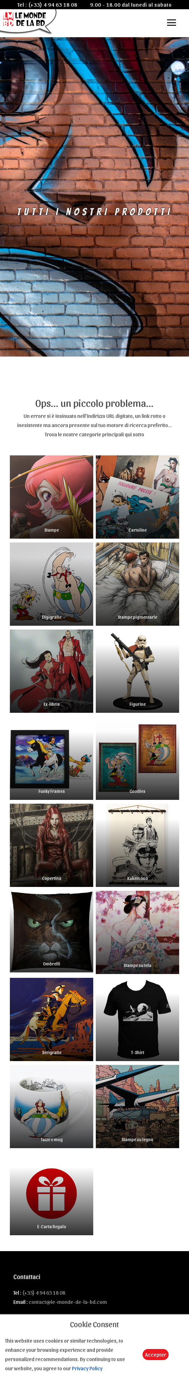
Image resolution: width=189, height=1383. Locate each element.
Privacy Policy (87, 1368)
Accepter (155, 1354)
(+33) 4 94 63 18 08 (52, 4)
